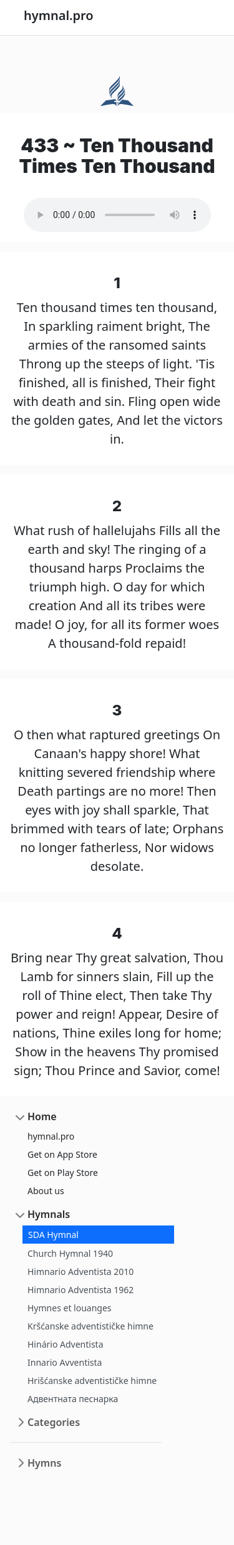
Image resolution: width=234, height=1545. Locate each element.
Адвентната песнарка (72, 1399)
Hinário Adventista (65, 1344)
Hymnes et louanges (69, 1308)
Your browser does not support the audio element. (117, 215)
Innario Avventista (64, 1362)
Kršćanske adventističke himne (90, 1326)
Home (42, 1116)
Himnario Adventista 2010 (80, 1271)
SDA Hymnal (53, 1235)
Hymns (44, 1463)
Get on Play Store (62, 1172)
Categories (53, 1422)
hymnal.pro (50, 1136)
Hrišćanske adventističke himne (92, 1380)
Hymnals (48, 1214)
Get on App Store (62, 1154)
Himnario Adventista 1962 (80, 1290)
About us (45, 1191)
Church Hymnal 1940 (70, 1253)
